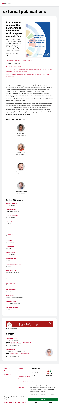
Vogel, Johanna (10, 295)
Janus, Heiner (10, 228)
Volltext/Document (12, 81)
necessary (34, 394)
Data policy (22, 402)
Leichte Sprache (21, 371)
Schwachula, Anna (11, 258)
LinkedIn (35, 379)
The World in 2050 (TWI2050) (14, 66)
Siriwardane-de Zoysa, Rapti (13, 264)
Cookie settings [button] (10, 402)
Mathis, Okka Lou (10, 252)
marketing (51, 394)
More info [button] (43, 391)
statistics (43, 394)
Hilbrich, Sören (10, 221)
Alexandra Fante (10, 349)
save (35, 402)
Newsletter (35, 382)
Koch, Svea (9, 240)
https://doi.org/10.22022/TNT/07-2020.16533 (19, 60)
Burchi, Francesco (11, 209)
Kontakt (7, 374)
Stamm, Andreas (10, 277)
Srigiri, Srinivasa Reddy (12, 270)
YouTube (35, 375)
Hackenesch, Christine (12, 215)
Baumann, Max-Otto (11, 203)
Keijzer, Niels (9, 234)
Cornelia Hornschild (11, 338)
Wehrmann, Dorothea (12, 307)
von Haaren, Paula (11, 301)
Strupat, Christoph (11, 289)
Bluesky (35, 372)
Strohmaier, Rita (10, 283)
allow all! (43, 399)
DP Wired (54, 404)
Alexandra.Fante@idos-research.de (19, 353)
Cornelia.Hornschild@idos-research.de (20, 342)
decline (50, 402)
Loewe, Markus (10, 246)
